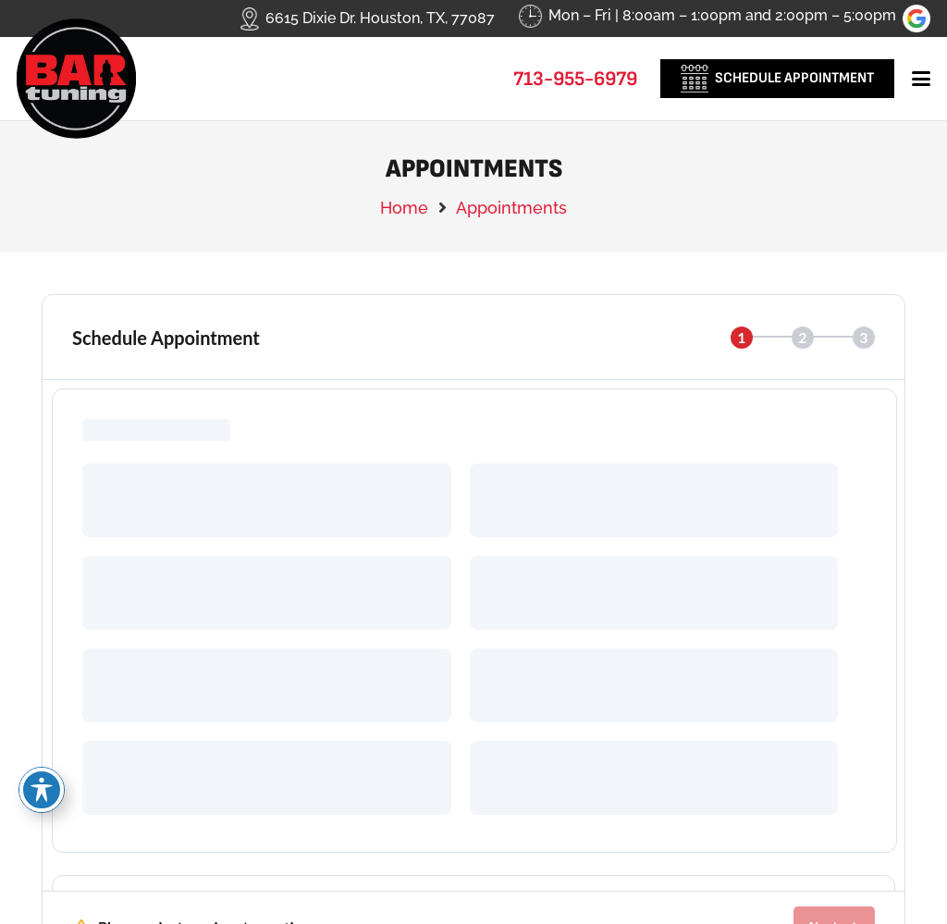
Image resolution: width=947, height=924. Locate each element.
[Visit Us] (521, 673)
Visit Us (606, 656)
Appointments (511, 207)
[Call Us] (61, 673)
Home (404, 207)
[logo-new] (76, 78)
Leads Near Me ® (543, 868)
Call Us (143, 656)
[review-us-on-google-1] (916, 18)
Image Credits (473, 900)
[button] (921, 78)
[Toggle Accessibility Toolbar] (41, 790)
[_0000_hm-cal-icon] (694, 78)
